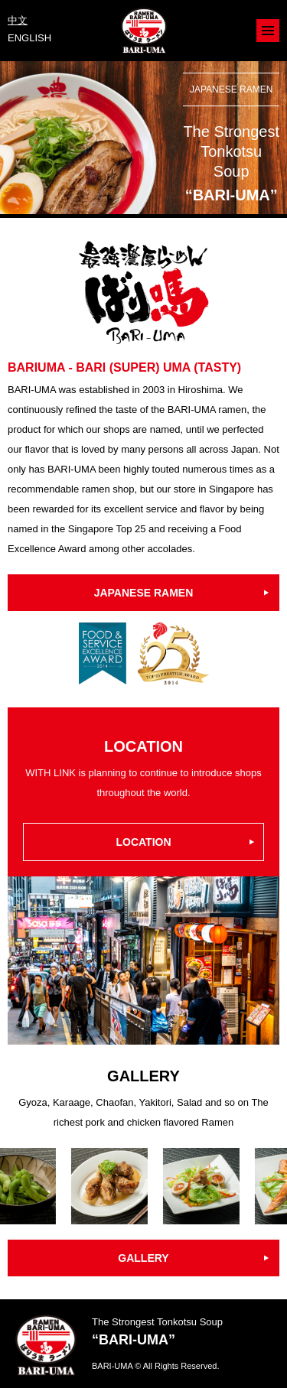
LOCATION (143, 842)
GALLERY (143, 1258)
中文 (18, 20)
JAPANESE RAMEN (144, 593)
